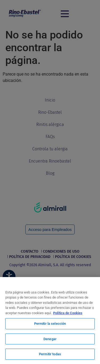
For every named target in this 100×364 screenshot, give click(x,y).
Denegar (50, 339)
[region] (50, 320)
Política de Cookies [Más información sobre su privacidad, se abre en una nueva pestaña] (67, 313)
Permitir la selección (50, 324)
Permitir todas (50, 354)
